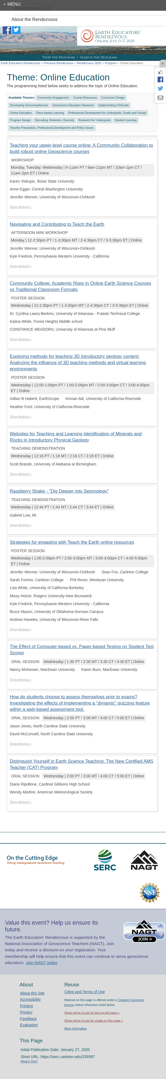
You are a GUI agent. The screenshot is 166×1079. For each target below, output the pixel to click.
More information (75, 1028)
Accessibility (30, 999)
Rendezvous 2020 (89, 63)
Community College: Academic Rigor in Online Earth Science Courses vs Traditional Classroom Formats (80, 286)
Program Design (20, 120)
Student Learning (126, 120)
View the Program (58, 57)
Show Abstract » (21, 206)
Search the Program (98, 57)
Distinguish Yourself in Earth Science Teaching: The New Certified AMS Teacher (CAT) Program (81, 764)
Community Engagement (53, 97)
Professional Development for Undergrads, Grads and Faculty (107, 112)
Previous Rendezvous (58, 63)
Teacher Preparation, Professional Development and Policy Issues (52, 127)
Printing (26, 1006)
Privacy (26, 1012)
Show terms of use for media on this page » (93, 1020)
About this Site (32, 993)
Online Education (21, 112)
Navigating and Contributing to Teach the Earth (57, 224)
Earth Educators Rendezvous (20, 63)
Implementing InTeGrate (113, 105)
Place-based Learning (50, 112)
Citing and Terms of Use (84, 992)
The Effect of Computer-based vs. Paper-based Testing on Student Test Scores (82, 649)
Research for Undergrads (95, 120)
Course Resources (85, 97)
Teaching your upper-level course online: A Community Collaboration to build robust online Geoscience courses (81, 148)
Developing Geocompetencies (29, 105)
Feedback (28, 1019)
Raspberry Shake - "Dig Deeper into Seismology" (59, 491)
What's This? (29, 1061)
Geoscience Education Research (73, 105)
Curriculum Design (112, 97)
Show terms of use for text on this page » (92, 1012)
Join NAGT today (41, 962)
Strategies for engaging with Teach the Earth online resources (72, 542)
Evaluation (29, 1025)
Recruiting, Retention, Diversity (54, 120)
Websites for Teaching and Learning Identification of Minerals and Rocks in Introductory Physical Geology (76, 437)
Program (111, 63)
